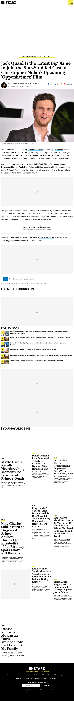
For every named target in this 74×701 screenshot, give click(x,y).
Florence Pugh (17, 167)
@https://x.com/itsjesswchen (30, 83)
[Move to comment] (71, 84)
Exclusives (17, 675)
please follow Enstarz (46, 238)
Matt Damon (54, 164)
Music (56, 675)
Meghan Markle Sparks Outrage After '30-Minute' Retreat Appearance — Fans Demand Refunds (40, 337)
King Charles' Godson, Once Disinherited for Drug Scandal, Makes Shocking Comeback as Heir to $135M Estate (41, 517)
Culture (37, 675)
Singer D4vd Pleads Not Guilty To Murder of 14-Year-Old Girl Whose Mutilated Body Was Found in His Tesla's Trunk (63, 527)
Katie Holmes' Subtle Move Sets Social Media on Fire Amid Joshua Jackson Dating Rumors (41, 575)
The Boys (15, 153)
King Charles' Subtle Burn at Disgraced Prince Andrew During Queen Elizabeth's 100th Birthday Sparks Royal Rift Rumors (12, 538)
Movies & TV (47, 675)
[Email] (67, 84)
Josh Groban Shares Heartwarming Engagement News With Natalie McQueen (63, 467)
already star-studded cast (51, 153)
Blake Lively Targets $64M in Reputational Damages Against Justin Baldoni (63, 587)
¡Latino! (64, 675)
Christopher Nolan (35, 150)
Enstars (8, 2)
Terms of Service (40, 678)
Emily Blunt (44, 164)
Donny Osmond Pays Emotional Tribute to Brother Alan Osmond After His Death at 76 (40, 462)
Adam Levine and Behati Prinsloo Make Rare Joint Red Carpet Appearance (33, 349)
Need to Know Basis (32, 227)
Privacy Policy (53, 678)
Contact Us (28, 678)
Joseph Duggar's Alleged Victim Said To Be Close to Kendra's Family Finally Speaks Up (36, 360)
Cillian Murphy (44, 167)
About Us (19, 678)
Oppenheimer (57, 150)
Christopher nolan (16, 279)
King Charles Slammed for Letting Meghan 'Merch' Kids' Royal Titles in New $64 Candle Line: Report (41, 355)
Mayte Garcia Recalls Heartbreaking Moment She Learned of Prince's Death (12, 470)
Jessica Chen (14, 83)
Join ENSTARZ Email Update (37, 682)
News (23, 57)
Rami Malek (29, 167)
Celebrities (28, 675)
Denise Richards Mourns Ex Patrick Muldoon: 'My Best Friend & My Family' (12, 639)
